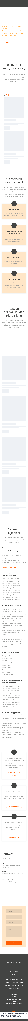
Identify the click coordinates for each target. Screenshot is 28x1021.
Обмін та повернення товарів (14, 982)
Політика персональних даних (14, 985)
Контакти (14, 974)
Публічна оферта (14, 988)
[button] (9, 42)
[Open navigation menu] (24, 3)
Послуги (14, 968)
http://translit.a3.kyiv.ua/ (9, 567)
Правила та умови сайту (14, 979)
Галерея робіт (14, 971)
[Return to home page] (7, 4)
